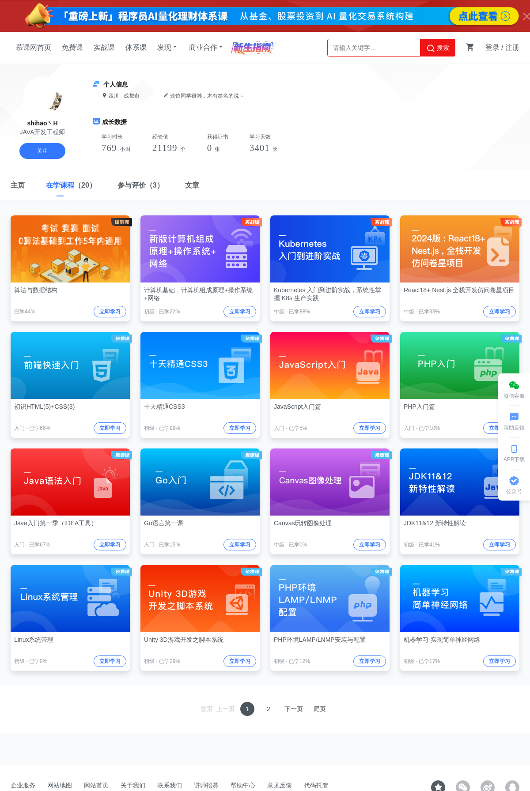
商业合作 (206, 47)
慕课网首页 (33, 47)
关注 (42, 151)
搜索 (437, 48)
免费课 (72, 47)
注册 (512, 47)
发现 (167, 47)
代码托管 (316, 785)
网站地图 (59, 785)
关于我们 (133, 785)
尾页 (320, 708)
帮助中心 (243, 785)
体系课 (136, 47)
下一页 (293, 708)
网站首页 (96, 785)
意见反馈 (279, 785)
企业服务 (23, 785)
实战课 (104, 47)
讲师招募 (206, 785)
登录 (492, 47)
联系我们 (169, 785)
